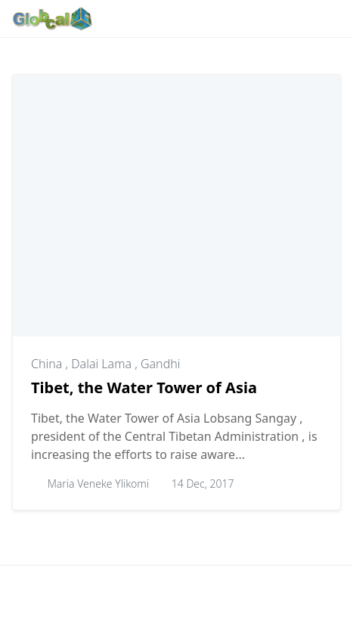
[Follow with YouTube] (255, 18)
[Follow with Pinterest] (186, 18)
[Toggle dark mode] (283, 18)
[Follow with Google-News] (116, 18)
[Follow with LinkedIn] (208, 18)
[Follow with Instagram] (162, 18)
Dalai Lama (103, 363)
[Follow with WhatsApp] (139, 18)
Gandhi (161, 363)
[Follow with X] (232, 18)
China (48, 363)
